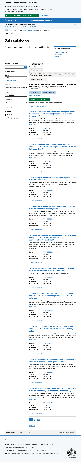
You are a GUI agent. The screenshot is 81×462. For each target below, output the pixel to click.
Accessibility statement (31, 444)
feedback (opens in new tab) (30, 30)
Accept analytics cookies (13, 15)
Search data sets (11, 63)
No (31, 432)
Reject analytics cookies (30, 15)
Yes (22, 432)
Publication (8, 85)
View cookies (44, 15)
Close (74, 24)
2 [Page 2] (34, 420)
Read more (32, 124)
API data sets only (12, 118)
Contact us (21, 444)
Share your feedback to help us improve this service (20, 26)
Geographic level (10, 100)
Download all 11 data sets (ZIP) (39, 99)
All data (9, 115)
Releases (7, 92)
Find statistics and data (61, 52)
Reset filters (8, 107)
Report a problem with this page (66, 432)
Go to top (32, 426)
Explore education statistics (41, 21)
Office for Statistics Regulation (34, 450)
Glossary (56, 57)
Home (6, 33)
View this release (34, 95)
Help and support (48, 444)
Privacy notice (13, 444)
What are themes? (10, 81)
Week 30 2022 (48, 128)
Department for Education (28, 447)
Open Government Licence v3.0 (33, 453)
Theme (7, 75)
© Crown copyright (71, 457)
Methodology (58, 54)
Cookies (7, 444)
